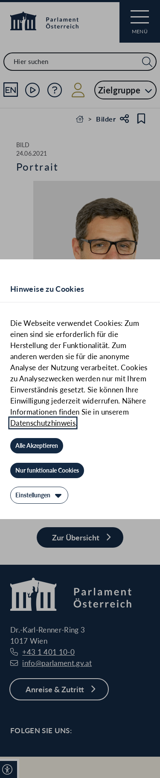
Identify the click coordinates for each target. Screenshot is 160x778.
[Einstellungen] (39, 495)
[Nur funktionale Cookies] (47, 470)
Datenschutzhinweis (43, 422)
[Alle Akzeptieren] (36, 445)
